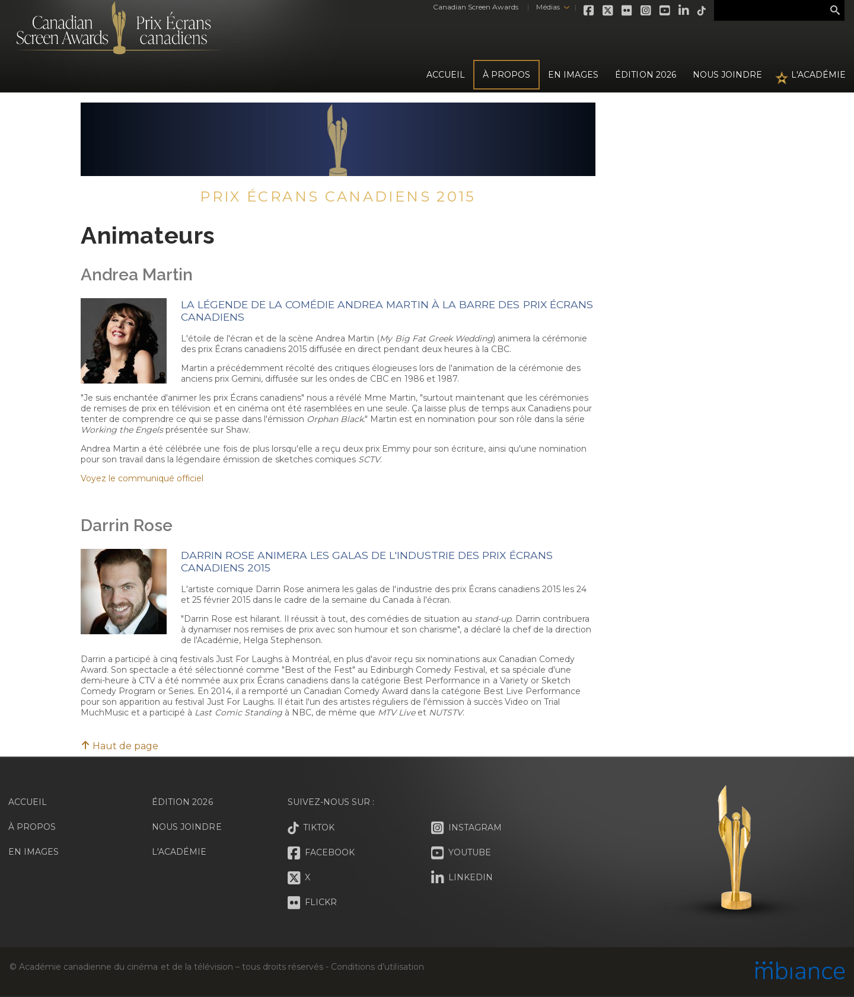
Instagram (646, 11)
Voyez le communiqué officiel (142, 478)
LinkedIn (684, 11)
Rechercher (835, 10)
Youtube (665, 11)
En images (573, 74)
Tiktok (702, 10)
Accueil (445, 74)
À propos (506, 74)
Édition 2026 (182, 802)
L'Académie (818, 74)
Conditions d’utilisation (377, 966)
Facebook (589, 11)
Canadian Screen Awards (475, 6)
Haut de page (119, 746)
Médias (547, 6)
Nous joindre (727, 74)
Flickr (627, 11)
